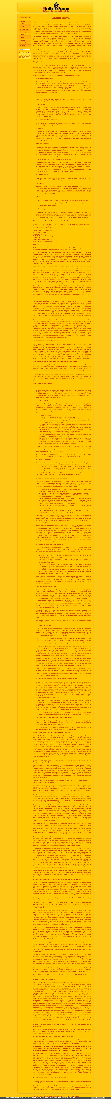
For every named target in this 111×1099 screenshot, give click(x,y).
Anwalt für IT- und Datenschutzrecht (54, 1089)
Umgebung (23, 32)
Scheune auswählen (25, 17)
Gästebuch (23, 43)
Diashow (22, 40)
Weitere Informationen (96, 1097)
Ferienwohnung (24, 29)
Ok (103, 1097)
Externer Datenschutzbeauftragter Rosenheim (72, 1087)
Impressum (23, 45)
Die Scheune (23, 24)
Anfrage (22, 37)
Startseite (22, 21)
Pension (22, 26)
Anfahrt (22, 34)
